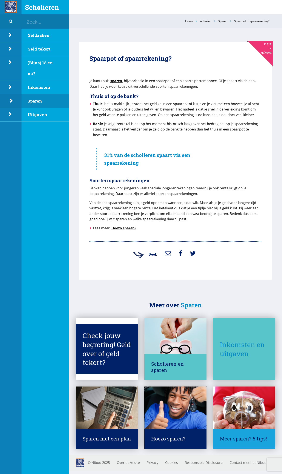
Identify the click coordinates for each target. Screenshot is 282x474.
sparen (116, 80)
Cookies (171, 462)
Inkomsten (39, 87)
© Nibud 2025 (99, 462)
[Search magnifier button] (11, 21)
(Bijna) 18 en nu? (40, 68)
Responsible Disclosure (204, 462)
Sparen (35, 101)
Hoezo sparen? (123, 228)
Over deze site (128, 462)
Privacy (152, 462)
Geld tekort (39, 49)
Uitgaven (37, 114)
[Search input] (47, 21)
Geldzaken (38, 35)
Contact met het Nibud (248, 462)
